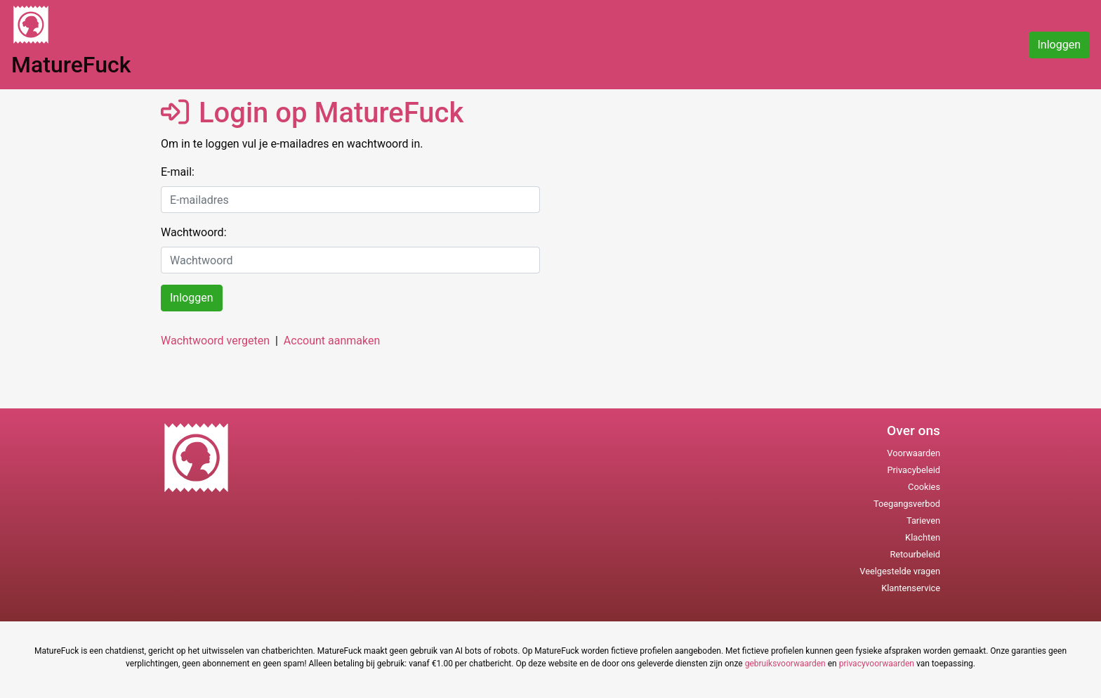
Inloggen (1059, 44)
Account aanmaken (332, 340)
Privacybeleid (913, 470)
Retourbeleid (915, 554)
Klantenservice (910, 588)
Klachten (922, 537)
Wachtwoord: (194, 232)
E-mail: (178, 172)
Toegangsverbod (906, 503)
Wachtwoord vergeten (215, 340)
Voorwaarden (913, 453)
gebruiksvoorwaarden (785, 663)
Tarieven (923, 520)
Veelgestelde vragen (899, 571)
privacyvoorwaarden (876, 663)
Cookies (924, 487)
